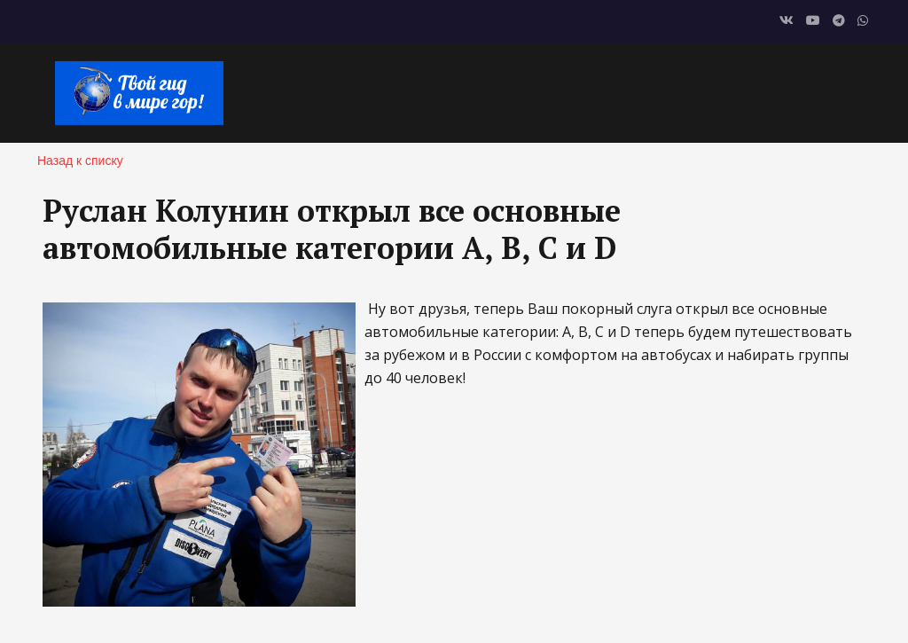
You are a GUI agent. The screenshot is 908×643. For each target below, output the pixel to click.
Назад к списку (80, 160)
